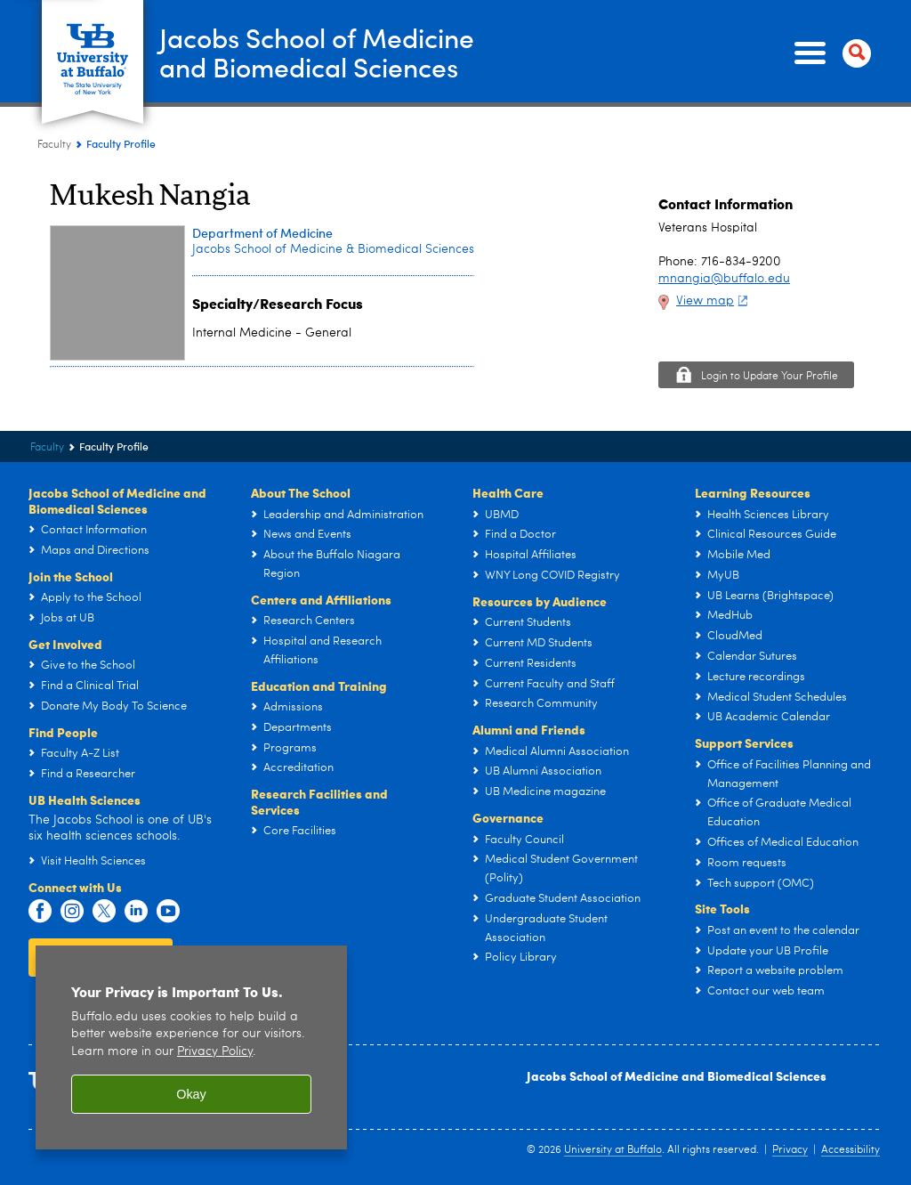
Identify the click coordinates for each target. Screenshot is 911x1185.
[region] (191, 1047)
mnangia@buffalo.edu (724, 278)
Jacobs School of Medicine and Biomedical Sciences (676, 1075)
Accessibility (850, 1150)
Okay (191, 1094)
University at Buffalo (613, 1150)
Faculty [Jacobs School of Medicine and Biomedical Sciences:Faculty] (54, 145)
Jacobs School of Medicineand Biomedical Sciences (316, 52)
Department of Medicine (262, 232)
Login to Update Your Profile (769, 376)
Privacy (790, 1150)
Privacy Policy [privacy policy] (215, 1052)
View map (714, 301)
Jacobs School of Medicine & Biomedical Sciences (333, 249)
